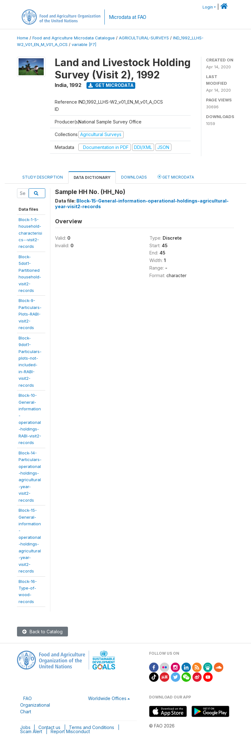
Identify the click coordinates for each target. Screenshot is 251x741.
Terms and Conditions (91, 727)
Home (22, 38)
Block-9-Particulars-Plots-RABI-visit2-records (30, 314)
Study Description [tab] (42, 177)
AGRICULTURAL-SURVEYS (144, 38)
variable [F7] (84, 44)
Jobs (25, 727)
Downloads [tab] (134, 177)
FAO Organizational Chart (35, 705)
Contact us (49, 727)
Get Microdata (111, 85)
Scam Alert (31, 731)
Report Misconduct (70, 731)
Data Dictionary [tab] (92, 177)
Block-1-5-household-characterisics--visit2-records (30, 233)
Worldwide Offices (107, 698)
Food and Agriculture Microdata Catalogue (73, 38)
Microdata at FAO (127, 17)
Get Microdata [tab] (176, 177)
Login (208, 7)
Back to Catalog (42, 631)
